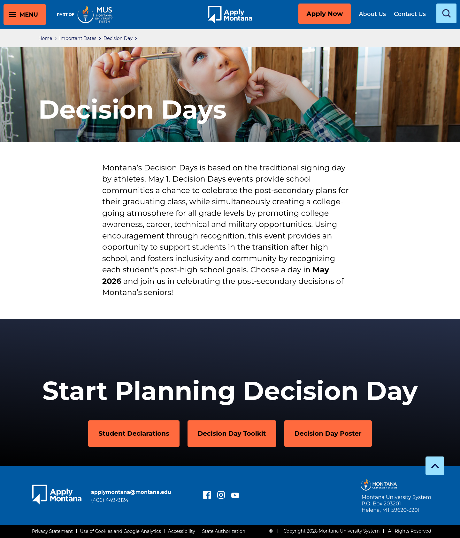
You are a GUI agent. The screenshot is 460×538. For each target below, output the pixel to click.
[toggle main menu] (25, 14)
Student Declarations (133, 433)
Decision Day (118, 38)
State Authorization (223, 531)
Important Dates (77, 38)
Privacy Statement (52, 531)
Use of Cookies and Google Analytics (120, 531)
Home (45, 38)
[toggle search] (446, 13)
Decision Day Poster (328, 433)
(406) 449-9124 (109, 500)
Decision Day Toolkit (232, 433)
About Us (372, 14)
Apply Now (324, 14)
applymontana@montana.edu (131, 492)
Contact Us (410, 14)
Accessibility (181, 531)
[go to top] (434, 465)
